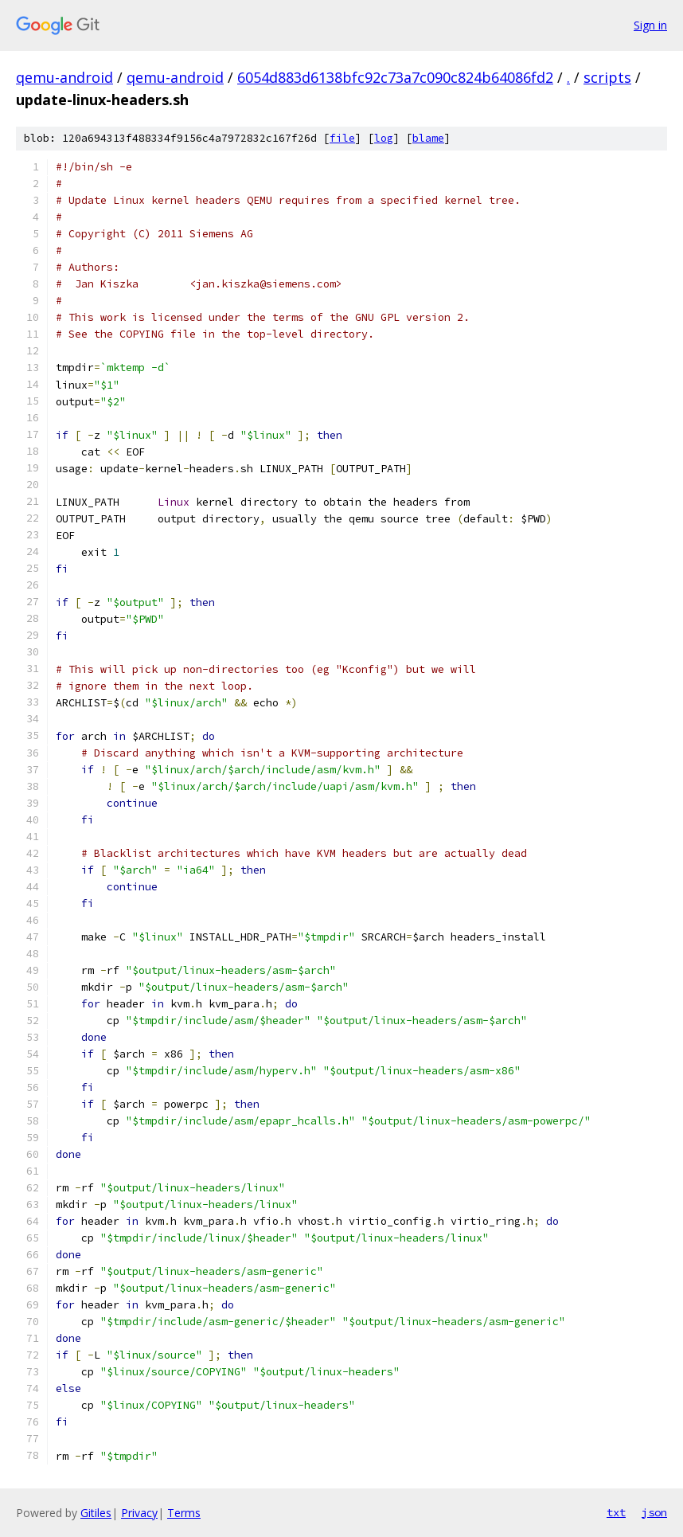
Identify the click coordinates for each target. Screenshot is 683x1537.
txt (616, 1512)
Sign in (650, 25)
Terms (184, 1512)
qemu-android (64, 77)
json (654, 1512)
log (383, 138)
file (342, 138)
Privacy (139, 1512)
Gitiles (95, 1512)
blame (428, 138)
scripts (607, 77)
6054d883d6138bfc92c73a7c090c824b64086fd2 (395, 77)
